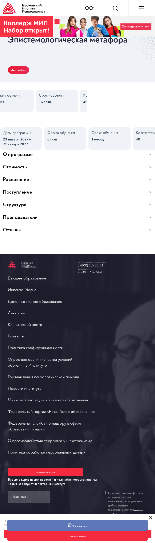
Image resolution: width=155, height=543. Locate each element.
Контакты (16, 364)
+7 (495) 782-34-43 (97, 281)
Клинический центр (25, 349)
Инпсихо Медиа (22, 305)
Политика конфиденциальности (35, 378)
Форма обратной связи (28, 439)
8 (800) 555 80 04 (96, 272)
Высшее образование (27, 291)
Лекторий (16, 334)
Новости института (94, 311)
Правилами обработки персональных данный (77, 485)
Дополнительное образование (35, 320)
